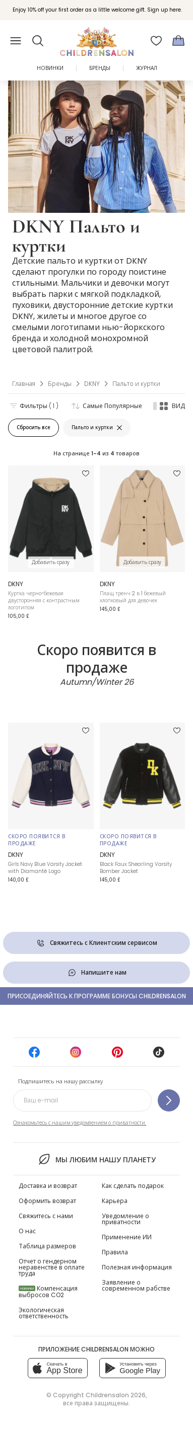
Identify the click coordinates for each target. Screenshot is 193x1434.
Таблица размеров (47, 1246)
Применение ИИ (127, 1237)
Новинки (50, 68)
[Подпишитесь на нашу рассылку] (169, 1100)
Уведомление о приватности (125, 1219)
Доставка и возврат (48, 1185)
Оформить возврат (47, 1201)
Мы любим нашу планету (96, 1159)
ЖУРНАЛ (146, 68)
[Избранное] (156, 41)
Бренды (99, 68)
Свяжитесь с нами (46, 1216)
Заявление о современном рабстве (136, 1285)
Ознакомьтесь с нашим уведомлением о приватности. (79, 1123)
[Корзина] (178, 41)
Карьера (114, 1201)
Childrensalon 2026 (116, 1395)
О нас (27, 1231)
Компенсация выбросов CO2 (48, 1291)
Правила (115, 1252)
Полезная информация (137, 1267)
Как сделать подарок (133, 1185)
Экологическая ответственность (44, 1313)
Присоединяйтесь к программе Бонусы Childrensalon (97, 996)
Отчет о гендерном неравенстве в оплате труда (52, 1267)
